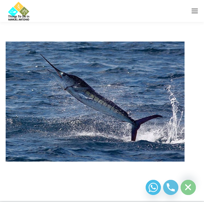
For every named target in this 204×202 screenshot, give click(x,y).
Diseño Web (93, 190)
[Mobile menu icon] (194, 11)
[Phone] (170, 187)
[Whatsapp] (153, 187)
